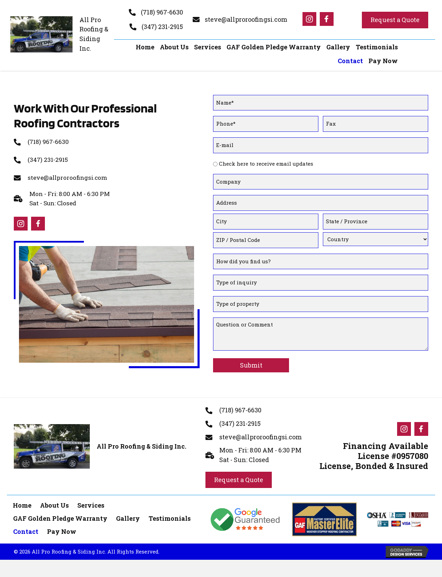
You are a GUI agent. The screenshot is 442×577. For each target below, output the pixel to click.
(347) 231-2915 (162, 26)
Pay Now (61, 510)
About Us (54, 484)
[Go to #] (309, 19)
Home (22, 484)
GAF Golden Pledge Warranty (60, 497)
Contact (25, 510)
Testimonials (169, 497)
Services (90, 484)
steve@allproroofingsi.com (246, 19)
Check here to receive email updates (266, 157)
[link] (145, 47)
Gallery (128, 497)
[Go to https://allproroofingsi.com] (61, 34)
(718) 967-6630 (162, 12)
